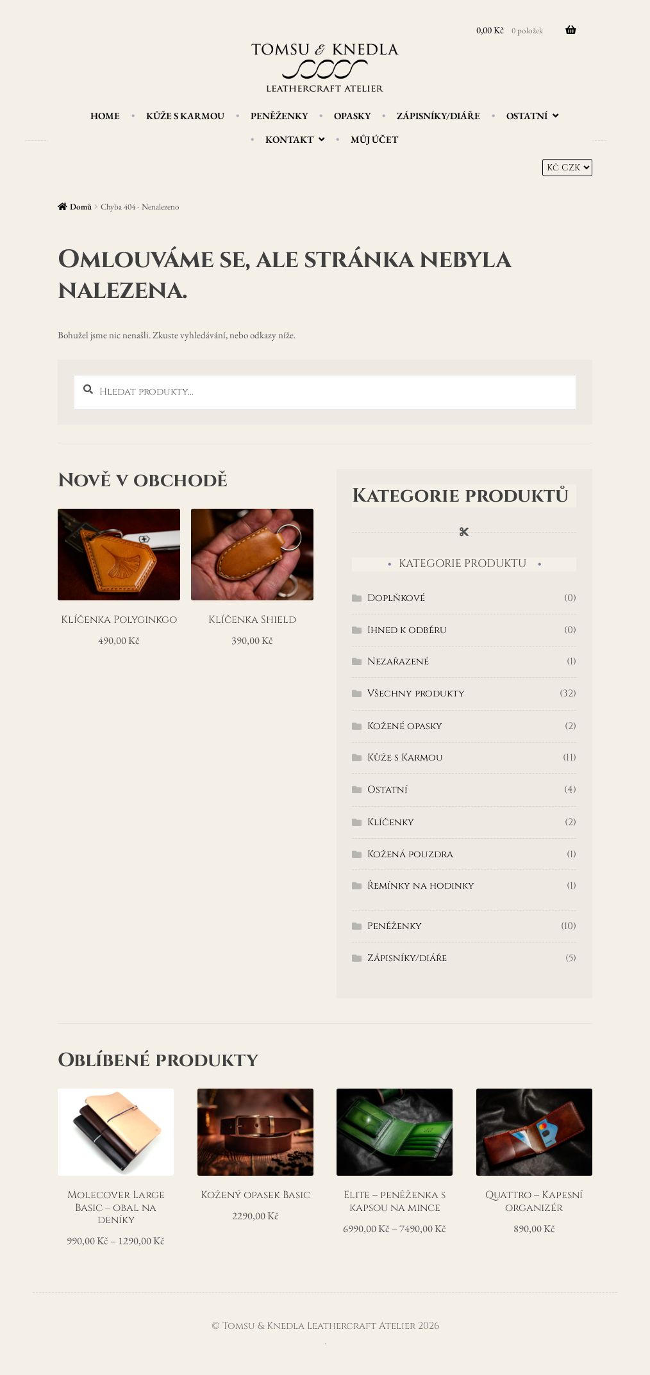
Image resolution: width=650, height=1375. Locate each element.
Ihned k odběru (407, 630)
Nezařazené (398, 661)
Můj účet (374, 139)
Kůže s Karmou (185, 116)
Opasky (352, 116)
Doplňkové (396, 598)
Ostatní (526, 116)
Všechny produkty (416, 693)
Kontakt (289, 139)
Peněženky (279, 116)
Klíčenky (390, 822)
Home (105, 116)
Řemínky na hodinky (420, 886)
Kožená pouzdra (410, 854)
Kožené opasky (404, 726)
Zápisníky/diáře (438, 116)
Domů (81, 206)
